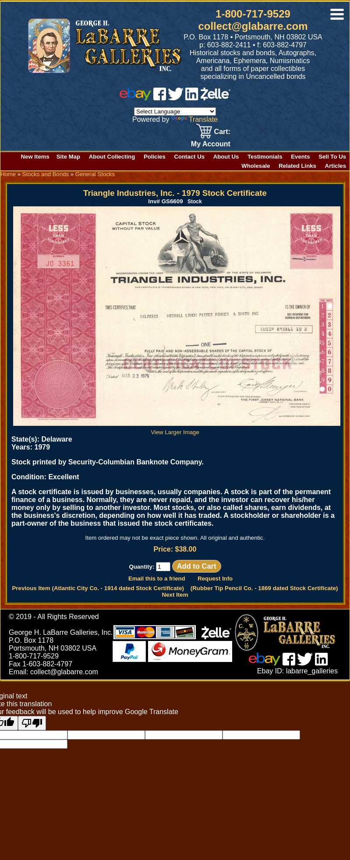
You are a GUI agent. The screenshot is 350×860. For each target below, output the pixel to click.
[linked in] (191, 98)
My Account (210, 144)
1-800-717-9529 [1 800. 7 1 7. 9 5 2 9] (253, 14)
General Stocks (95, 174)
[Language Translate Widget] (175, 111)
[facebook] (159, 98)
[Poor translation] (32, 723)
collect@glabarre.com (253, 26)
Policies (155, 156)
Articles (335, 166)
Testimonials (265, 156)
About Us (226, 156)
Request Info (215, 578)
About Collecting (112, 156)
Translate (194, 119)
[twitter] (176, 98)
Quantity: (149, 566)
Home (8, 174)
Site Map (68, 156)
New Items (35, 156)
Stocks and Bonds (45, 174)
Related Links (297, 166)
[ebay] (135, 98)
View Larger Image (176, 428)
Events (300, 156)
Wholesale (255, 166)
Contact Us (189, 156)
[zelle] (215, 98)
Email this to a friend (156, 578)
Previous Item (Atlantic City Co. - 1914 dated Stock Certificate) (98, 588)
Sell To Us (332, 156)
